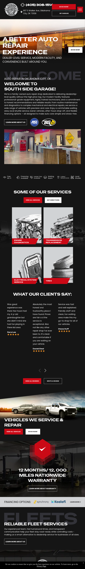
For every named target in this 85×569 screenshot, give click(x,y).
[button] (45, 370)
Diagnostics (21, 242)
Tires (49, 281)
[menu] (80, 9)
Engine (18, 240)
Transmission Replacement (54, 241)
